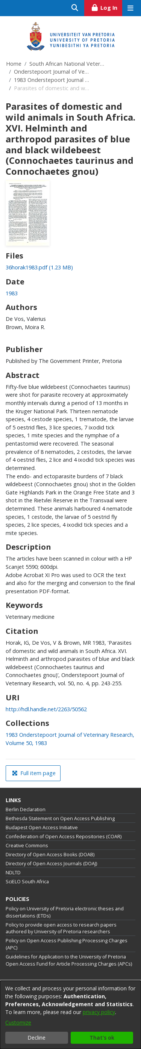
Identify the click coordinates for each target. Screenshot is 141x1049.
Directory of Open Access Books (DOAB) (50, 854)
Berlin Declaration (25, 809)
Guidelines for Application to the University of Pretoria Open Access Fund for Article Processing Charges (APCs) (69, 960)
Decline (36, 1037)
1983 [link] (12, 293)
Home (13, 63)
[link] (39, 267)
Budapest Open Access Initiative (42, 827)
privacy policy (99, 1012)
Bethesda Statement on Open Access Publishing (60, 818)
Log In (107, 6)
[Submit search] (75, 8)
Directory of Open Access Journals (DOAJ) (51, 863)
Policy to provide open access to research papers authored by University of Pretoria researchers (61, 928)
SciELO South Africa (27, 881)
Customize (18, 1022)
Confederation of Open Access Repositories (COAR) (63, 836)
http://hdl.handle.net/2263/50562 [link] (46, 709)
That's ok (101, 1037)
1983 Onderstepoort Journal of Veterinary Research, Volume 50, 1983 (51, 79)
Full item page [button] (34, 773)
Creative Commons (27, 845)
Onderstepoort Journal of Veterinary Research (51, 71)
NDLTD (13, 872)
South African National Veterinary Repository (67, 63)
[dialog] (70, 1015)
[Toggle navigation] (130, 8)
